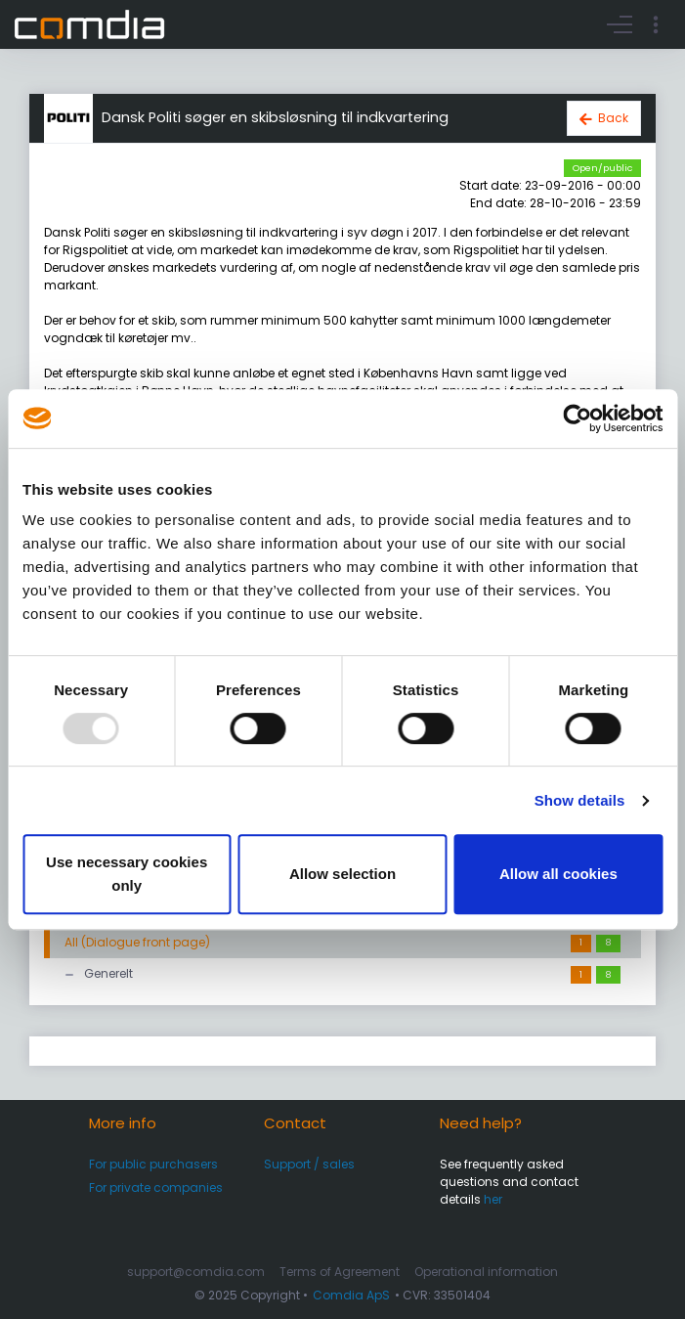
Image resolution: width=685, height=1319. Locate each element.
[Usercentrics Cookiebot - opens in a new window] (577, 418)
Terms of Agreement (339, 1271)
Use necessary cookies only (126, 874)
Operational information (486, 1271)
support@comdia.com (196, 1271)
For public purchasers (153, 1164)
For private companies (156, 1187)
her (493, 1199)
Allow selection (342, 873)
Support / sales (309, 1164)
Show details (580, 800)
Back (613, 118)
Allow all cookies (558, 873)
